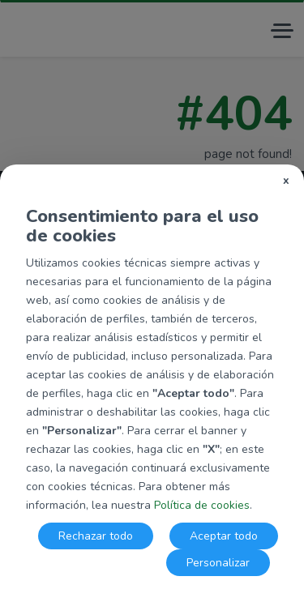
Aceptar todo (224, 536)
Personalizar (218, 562)
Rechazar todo (95, 536)
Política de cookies (202, 505)
